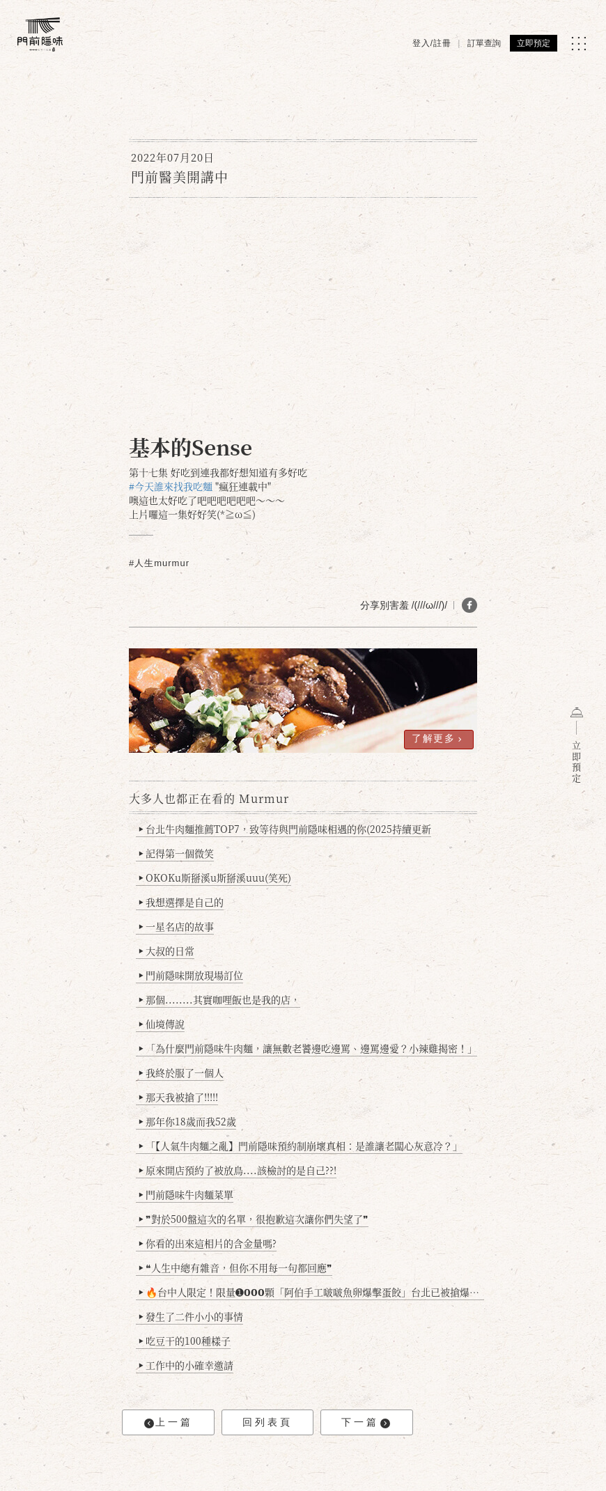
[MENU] (578, 43)
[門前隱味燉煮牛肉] (40, 34)
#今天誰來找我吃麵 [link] (170, 486)
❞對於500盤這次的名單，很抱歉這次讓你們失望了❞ (254, 1219)
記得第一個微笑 (177, 853)
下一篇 (365, 1422)
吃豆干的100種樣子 (185, 1341)
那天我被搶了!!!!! (179, 1097)
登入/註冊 (431, 43)
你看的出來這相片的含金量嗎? (208, 1243)
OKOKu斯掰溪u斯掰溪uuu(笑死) (215, 877)
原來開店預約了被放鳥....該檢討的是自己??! (238, 1170)
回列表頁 (267, 1422)
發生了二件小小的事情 (191, 1316)
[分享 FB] (469, 605)
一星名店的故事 (177, 926)
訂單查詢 (484, 43)
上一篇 (168, 1422)
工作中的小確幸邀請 (186, 1365)
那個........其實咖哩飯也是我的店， (220, 999)
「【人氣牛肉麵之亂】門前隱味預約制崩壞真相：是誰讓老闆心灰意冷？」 (301, 1146)
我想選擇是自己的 (181, 902)
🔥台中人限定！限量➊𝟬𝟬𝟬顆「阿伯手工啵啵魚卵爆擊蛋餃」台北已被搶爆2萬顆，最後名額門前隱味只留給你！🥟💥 (312, 1292)
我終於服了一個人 (181, 1072)
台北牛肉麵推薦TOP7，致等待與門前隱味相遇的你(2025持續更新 (285, 829)
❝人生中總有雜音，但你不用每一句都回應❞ (236, 1267)
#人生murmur (159, 563)
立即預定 (533, 43)
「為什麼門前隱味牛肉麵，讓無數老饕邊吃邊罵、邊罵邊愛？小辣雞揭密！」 (308, 1048)
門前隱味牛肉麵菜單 (186, 1194)
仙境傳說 (162, 1024)
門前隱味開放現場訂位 (191, 975)
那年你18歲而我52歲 (188, 1121)
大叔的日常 (167, 951)
